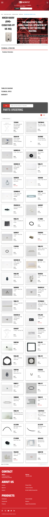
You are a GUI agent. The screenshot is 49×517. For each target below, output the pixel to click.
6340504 (40, 274)
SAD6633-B (17, 150)
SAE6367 (40, 205)
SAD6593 (16, 287)
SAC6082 (40, 136)
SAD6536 (16, 178)
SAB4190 (40, 452)
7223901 (16, 122)
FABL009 (16, 274)
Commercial (4, 501)
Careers (3, 490)
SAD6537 (16, 232)
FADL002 (16, 356)
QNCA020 (40, 438)
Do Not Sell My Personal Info (31, 490)
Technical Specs (6, 91)
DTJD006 (16, 438)
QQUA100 (16, 136)
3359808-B (17, 191)
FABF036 (16, 370)
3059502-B (17, 164)
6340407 (16, 328)
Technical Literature (8, 48)
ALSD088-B (41, 328)
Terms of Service (29, 487)
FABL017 (40, 383)
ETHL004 (40, 315)
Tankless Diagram (7, 88)
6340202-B (41, 287)
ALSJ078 (40, 424)
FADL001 (40, 342)
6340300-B (17, 315)
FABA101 (40, 397)
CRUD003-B (17, 205)
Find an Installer (28, 498)
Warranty (4, 94)
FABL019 (16, 411)
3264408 (40, 178)
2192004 (16, 246)
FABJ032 (16, 452)
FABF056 (16, 342)
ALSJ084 (16, 424)
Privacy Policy (28, 485)
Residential (4, 498)
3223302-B (17, 260)
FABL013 (16, 301)
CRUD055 (40, 232)
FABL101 (40, 356)
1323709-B (41, 411)
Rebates (27, 501)
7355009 (40, 150)
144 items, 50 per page (6, 118)
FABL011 (40, 164)
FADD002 (40, 370)
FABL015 (16, 219)
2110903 (40, 219)
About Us (4, 487)
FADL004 (40, 191)
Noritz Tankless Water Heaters (24, 2)
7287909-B (41, 122)
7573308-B (41, 301)
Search (17, 8)
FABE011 (16, 383)
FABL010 (40, 246)
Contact (3, 485)
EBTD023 (40, 260)
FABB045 (16, 397)
